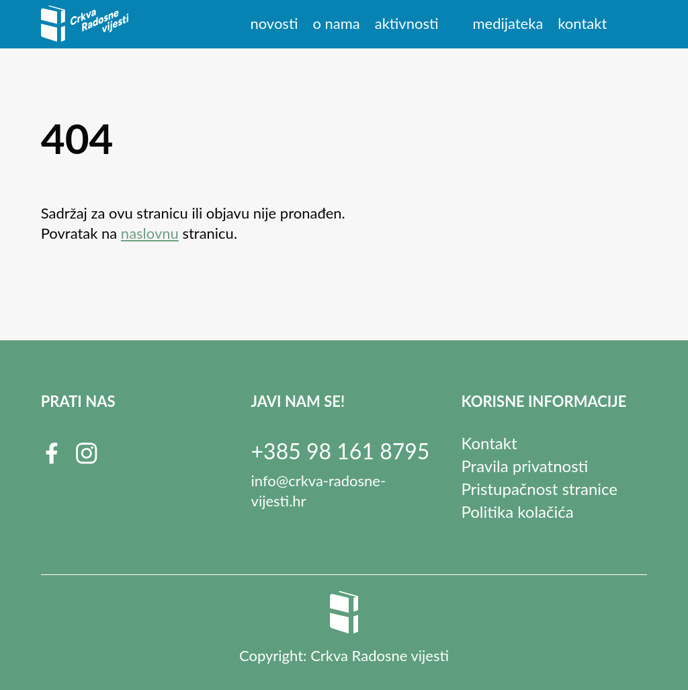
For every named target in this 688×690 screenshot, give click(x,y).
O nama (335, 23)
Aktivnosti (407, 23)
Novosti (274, 23)
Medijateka (507, 23)
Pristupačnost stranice (539, 488)
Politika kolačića (517, 511)
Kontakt (582, 23)
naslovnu (150, 233)
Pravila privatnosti (524, 465)
